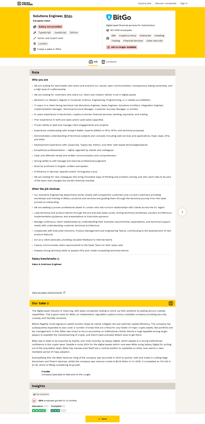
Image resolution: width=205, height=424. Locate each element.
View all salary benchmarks (47, 391)
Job (93, 61)
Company (108, 61)
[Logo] (25, 4)
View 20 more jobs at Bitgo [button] (68, 402)
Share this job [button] (41, 402)
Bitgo (68, 16)
